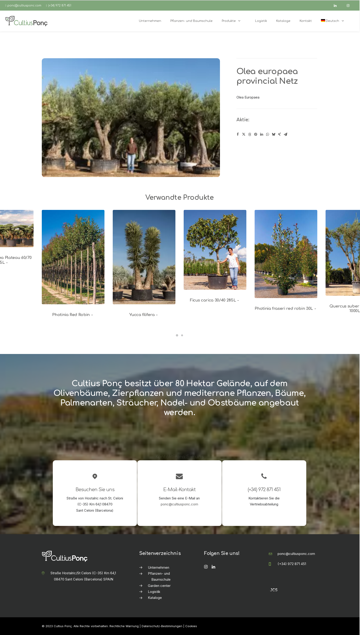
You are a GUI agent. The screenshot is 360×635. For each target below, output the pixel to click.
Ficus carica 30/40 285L (215, 300)
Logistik (154, 591)
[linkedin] (337, 5)
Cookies (191, 626)
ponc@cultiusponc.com (24, 5)
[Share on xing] (279, 134)
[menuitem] (335, 21)
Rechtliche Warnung (124, 626)
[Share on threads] (249, 134)
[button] (73, 257)
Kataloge (155, 597)
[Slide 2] (182, 335)
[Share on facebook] (237, 134)
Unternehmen (158, 567)
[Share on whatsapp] (267, 134)
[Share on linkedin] (261, 134)
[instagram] (350, 5)
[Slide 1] (177, 335)
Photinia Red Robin (73, 315)
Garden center (159, 585)
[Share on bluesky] (273, 134)
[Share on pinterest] (255, 134)
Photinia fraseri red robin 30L (286, 308)
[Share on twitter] (243, 134)
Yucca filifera (144, 315)
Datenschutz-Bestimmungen (162, 626)
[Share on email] (285, 134)
